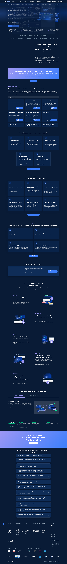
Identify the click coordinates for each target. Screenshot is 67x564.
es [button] (44, 1)
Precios (50, 4)
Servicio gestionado (24, 4)
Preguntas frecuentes (56, 4)
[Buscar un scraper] (32, 97)
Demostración (17, 4)
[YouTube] (53, 525)
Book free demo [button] (60, 1)
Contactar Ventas (48, 1)
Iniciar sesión (54, 1)
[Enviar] (58, 97)
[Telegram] (54, 536)
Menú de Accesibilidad (11, 561)
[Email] (53, 536)
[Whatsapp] (51, 536)
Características (38, 4)
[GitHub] (54, 525)
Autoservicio (31, 4)
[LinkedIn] (51, 525)
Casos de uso (44, 4)
